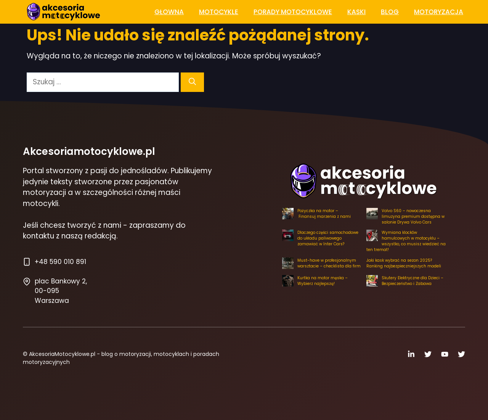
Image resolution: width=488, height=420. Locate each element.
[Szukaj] (192, 82)
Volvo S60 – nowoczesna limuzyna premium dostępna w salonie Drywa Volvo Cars (413, 216)
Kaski (356, 11)
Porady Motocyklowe (293, 11)
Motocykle (218, 11)
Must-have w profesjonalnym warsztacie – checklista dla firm (329, 263)
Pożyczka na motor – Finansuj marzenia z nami (324, 213)
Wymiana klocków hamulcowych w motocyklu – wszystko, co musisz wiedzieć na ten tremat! (406, 241)
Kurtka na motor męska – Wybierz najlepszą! (322, 280)
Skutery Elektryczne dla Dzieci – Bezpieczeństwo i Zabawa (412, 280)
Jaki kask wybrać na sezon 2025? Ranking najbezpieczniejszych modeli (403, 263)
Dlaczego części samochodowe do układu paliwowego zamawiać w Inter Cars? (327, 238)
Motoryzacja (438, 11)
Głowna (169, 11)
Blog (390, 11)
